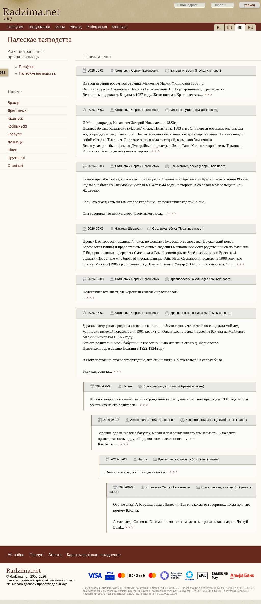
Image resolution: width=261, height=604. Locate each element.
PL (219, 27)
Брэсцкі (14, 103)
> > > (207, 95)
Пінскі (12, 150)
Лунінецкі (15, 142)
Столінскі (15, 166)
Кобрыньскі (17, 126)
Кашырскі (16, 118)
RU (250, 27)
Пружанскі (16, 158)
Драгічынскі (17, 110)
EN (229, 27)
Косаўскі (15, 134)
